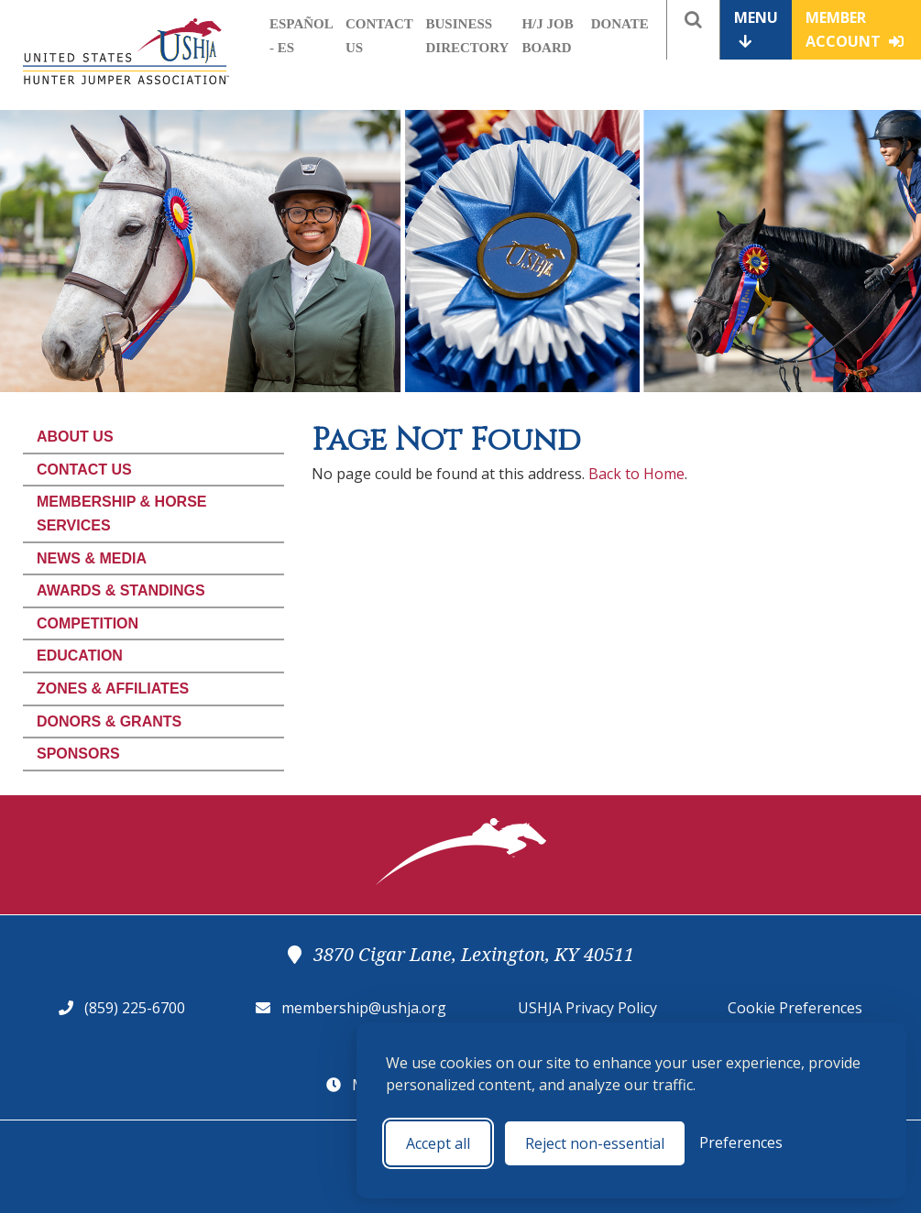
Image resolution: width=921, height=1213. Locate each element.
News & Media (92, 558)
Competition (87, 623)
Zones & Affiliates (113, 688)
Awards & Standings (121, 590)
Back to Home (636, 474)
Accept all (438, 1143)
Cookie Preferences (795, 1008)
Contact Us (84, 469)
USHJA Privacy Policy (587, 1008)
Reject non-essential (594, 1143)
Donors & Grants (109, 721)
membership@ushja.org (363, 1008)
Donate (620, 23)
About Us (75, 436)
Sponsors (78, 753)
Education (80, 655)
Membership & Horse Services (122, 513)
